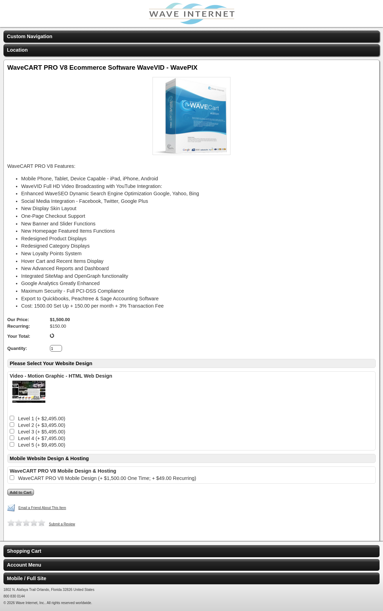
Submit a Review (62, 524)
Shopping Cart (24, 551)
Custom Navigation (29, 36)
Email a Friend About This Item (42, 508)
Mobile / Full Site (26, 578)
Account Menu (24, 565)
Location (17, 50)
